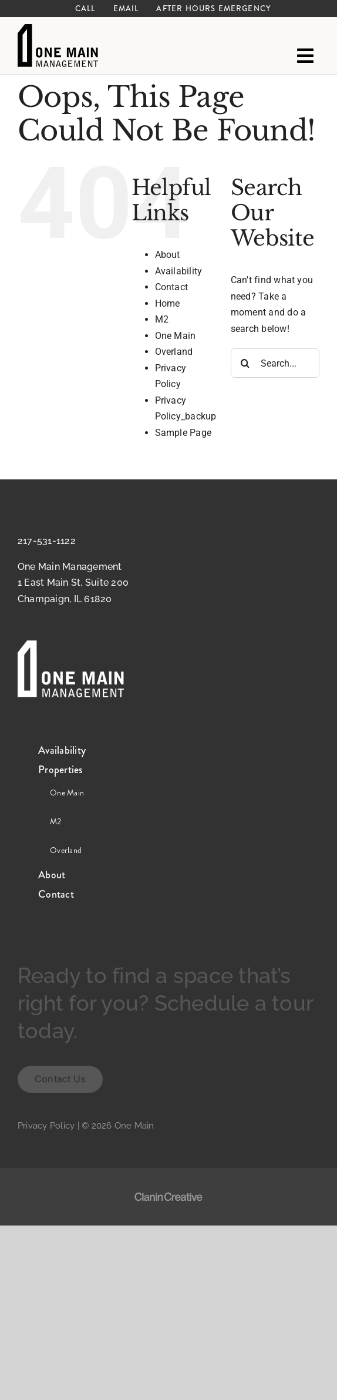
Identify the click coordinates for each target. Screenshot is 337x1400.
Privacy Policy (46, 1125)
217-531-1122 (47, 540)
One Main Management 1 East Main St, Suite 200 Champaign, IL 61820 (73, 583)
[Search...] (275, 363)
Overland (174, 351)
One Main (175, 335)
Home (167, 303)
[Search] (245, 363)
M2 (161, 319)
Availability (179, 271)
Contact (171, 287)
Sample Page (183, 432)
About (167, 254)
